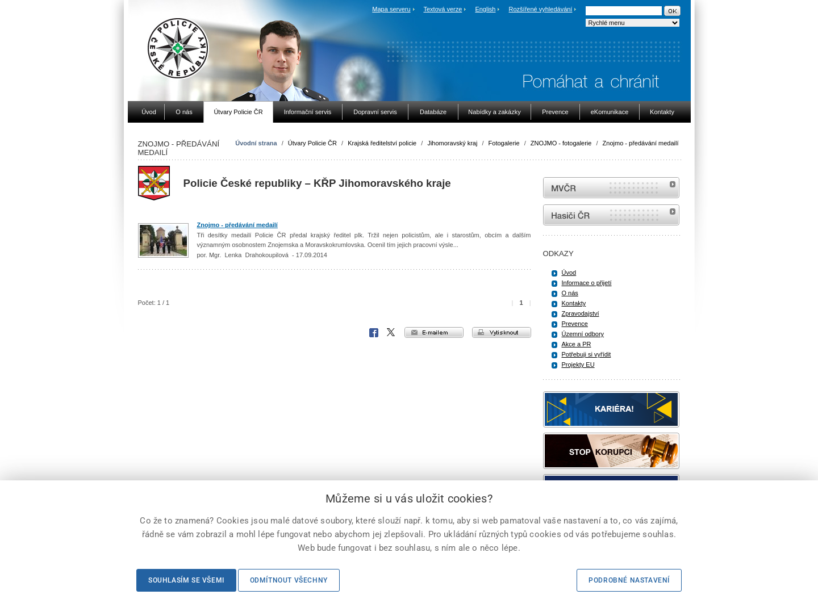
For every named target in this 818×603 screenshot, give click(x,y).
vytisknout (501, 332)
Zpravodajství (580, 313)
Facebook (373, 332)
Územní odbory (583, 333)
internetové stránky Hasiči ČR (611, 214)
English (485, 9)
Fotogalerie (504, 143)
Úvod (569, 272)
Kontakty (574, 303)
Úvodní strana (256, 143)
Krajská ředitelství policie (382, 143)
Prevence (575, 323)
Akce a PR (576, 344)
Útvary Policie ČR (312, 143)
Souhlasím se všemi (186, 580)
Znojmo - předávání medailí (641, 143)
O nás (570, 293)
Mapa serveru (391, 9)
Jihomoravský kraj (452, 143)
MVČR (611, 187)
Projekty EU (578, 364)
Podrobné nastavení (629, 580)
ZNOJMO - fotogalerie (561, 143)
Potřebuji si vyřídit (586, 354)
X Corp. (391, 332)
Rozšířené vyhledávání (541, 9)
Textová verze (442, 9)
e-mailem (434, 332)
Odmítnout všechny (289, 580)
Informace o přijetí (587, 282)
